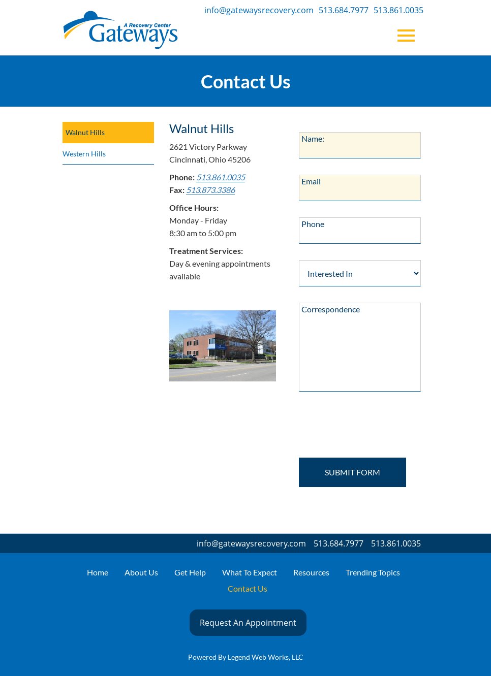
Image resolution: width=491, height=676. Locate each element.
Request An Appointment (248, 622)
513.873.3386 (210, 190)
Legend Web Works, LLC (265, 657)
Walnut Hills (85, 132)
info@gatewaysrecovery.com (259, 10)
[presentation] (363, 427)
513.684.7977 (344, 10)
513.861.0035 (398, 10)
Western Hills (84, 153)
